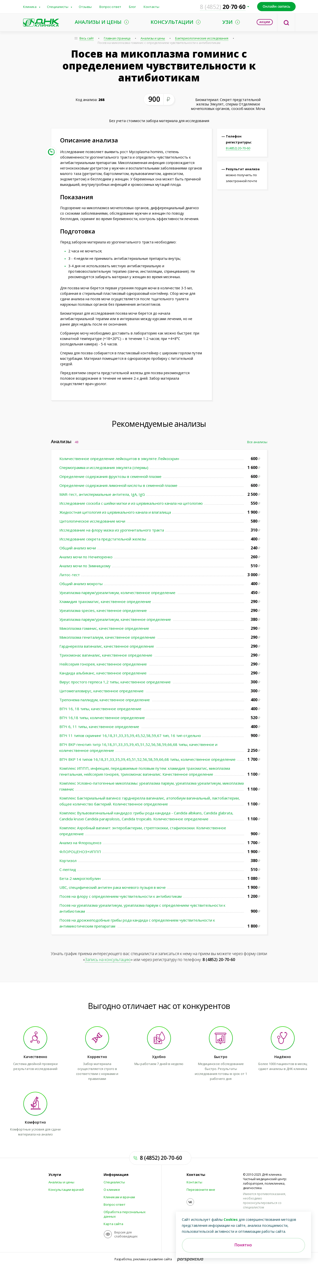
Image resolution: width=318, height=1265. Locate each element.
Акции (264, 22)
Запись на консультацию (108, 959)
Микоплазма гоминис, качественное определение (104, 628)
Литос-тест (69, 574)
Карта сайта (113, 1224)
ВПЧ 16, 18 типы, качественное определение (100, 708)
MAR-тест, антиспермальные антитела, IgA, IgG (102, 494)
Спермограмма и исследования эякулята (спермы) (103, 467)
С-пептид (67, 869)
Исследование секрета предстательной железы (102, 538)
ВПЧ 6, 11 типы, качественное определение (99, 726)
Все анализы (257, 442)
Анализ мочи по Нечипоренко (86, 556)
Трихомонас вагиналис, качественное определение (106, 655)
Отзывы (85, 6)
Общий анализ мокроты (81, 583)
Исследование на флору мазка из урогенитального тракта (111, 530)
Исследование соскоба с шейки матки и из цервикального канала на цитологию (131, 503)
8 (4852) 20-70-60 (238, 148)
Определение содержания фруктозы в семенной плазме (110, 476)
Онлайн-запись (276, 6)
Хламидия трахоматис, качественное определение (105, 601)
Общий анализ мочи (77, 547)
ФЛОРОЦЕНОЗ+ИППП (80, 851)
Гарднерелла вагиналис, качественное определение (107, 646)
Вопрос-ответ (110, 6)
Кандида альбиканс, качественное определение (103, 672)
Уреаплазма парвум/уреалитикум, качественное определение (115, 619)
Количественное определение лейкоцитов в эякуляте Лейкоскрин (119, 458)
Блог (132, 6)
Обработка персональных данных (125, 1214)
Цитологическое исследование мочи (92, 521)
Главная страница (117, 38)
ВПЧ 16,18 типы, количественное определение (102, 717)
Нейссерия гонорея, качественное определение (103, 664)
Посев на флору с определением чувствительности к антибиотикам (120, 896)
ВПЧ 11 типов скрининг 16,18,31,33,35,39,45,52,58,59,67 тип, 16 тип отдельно (130, 735)
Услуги (54, 1174)
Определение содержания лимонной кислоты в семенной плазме (118, 485)
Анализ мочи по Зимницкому (85, 565)
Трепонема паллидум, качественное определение (105, 699)
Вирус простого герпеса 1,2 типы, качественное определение (115, 681)
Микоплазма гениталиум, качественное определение (107, 637)
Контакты (151, 6)
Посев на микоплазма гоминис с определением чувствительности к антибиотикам (159, 43)
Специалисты (57, 6)
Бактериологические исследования (201, 38)
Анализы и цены (153, 38)
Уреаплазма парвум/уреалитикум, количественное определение (117, 592)
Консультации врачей (66, 1189)
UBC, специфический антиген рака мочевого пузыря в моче (112, 887)
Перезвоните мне (201, 1189)
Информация (116, 1174)
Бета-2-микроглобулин (80, 878)
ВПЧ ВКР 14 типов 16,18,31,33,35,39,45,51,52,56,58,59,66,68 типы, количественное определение (147, 759)
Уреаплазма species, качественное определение (103, 610)
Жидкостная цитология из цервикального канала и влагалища (115, 512)
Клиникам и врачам (119, 1197)
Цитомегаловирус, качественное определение (102, 690)
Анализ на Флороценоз (80, 842)
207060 (222, 6)
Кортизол (68, 860)
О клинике (112, 1189)
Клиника (30, 6)
